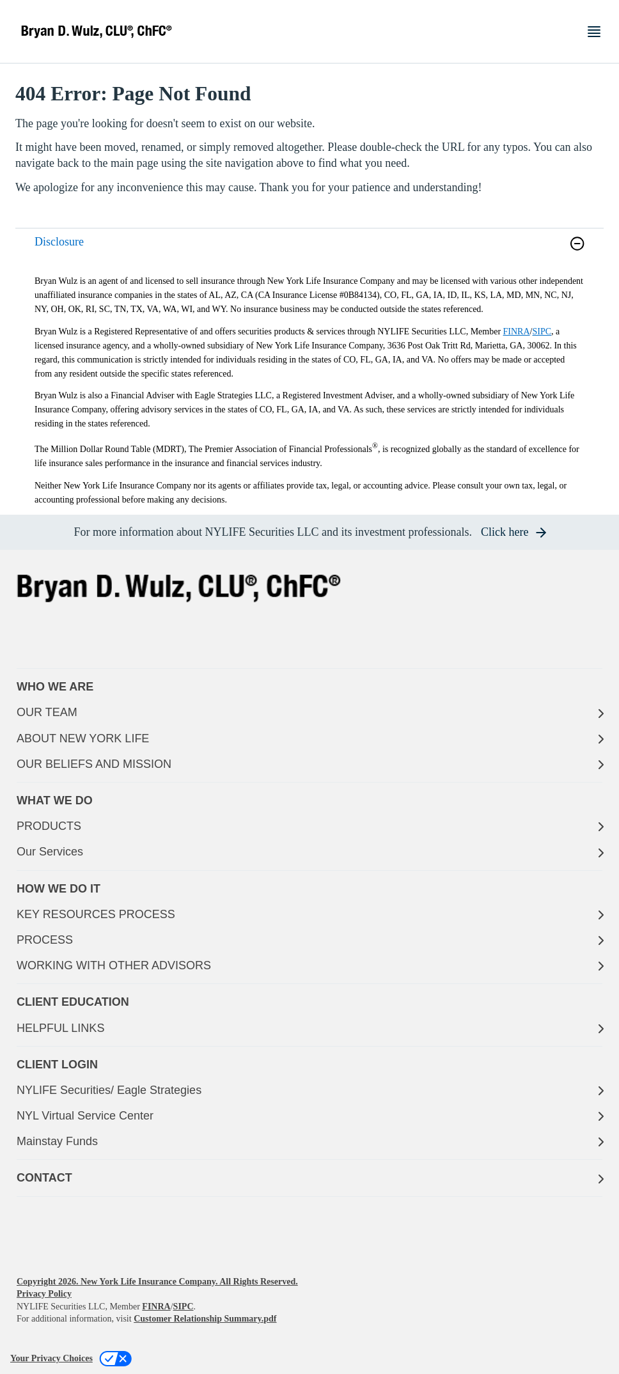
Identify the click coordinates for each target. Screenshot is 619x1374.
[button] (577, 243)
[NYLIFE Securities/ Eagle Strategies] (309, 1090)
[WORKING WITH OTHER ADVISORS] (309, 966)
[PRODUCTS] (309, 826)
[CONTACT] (309, 1178)
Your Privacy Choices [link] (51, 1358)
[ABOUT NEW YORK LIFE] (309, 739)
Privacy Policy (44, 1294)
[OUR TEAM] (309, 713)
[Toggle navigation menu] (594, 31)
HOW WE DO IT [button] (58, 888)
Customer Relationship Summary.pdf (205, 1318)
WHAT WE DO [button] (55, 800)
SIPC (541, 331)
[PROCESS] (309, 940)
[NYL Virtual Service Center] (309, 1116)
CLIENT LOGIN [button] (57, 1064)
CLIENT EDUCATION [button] (73, 1001)
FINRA (516, 331)
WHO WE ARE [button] (55, 686)
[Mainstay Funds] (309, 1142)
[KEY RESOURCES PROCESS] (309, 915)
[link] (309, 251)
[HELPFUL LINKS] (309, 1028)
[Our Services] (309, 852)
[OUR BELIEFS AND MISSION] (309, 764)
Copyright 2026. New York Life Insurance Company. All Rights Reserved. (157, 1281)
